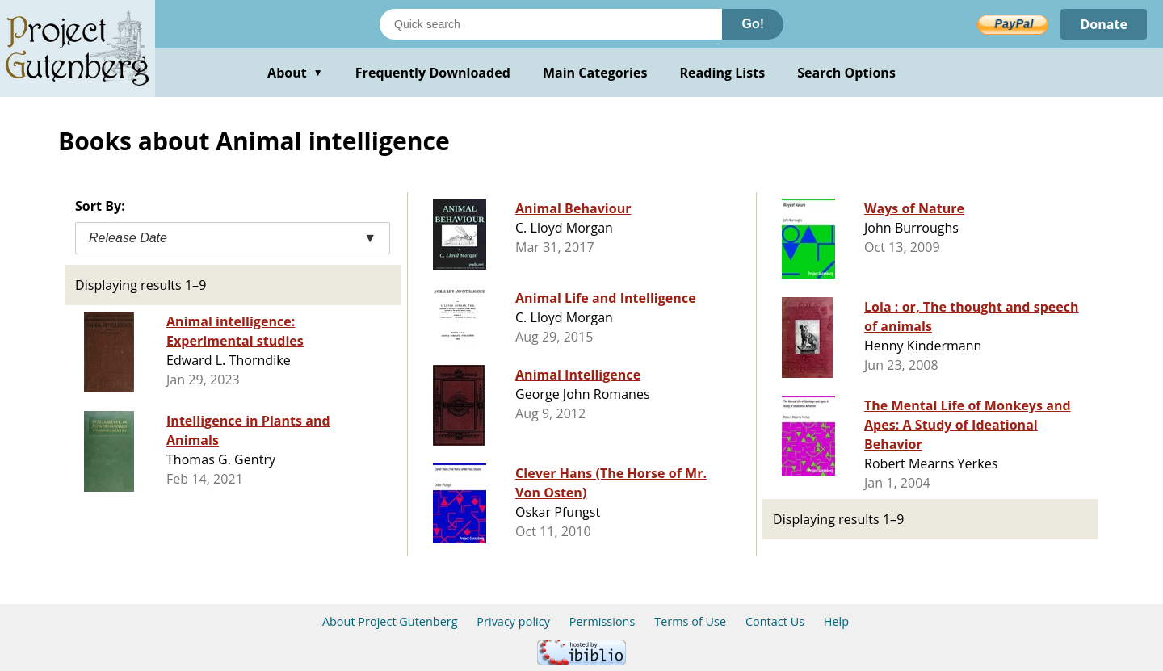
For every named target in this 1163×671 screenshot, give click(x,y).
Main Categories (595, 73)
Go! (752, 24)
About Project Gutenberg (390, 621)
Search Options (846, 73)
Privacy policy (513, 621)
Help (836, 621)
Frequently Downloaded (432, 73)
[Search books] (551, 24)
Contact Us (774, 621)
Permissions (602, 621)
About (295, 72)
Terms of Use (690, 621)
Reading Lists (723, 73)
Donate (1103, 24)
